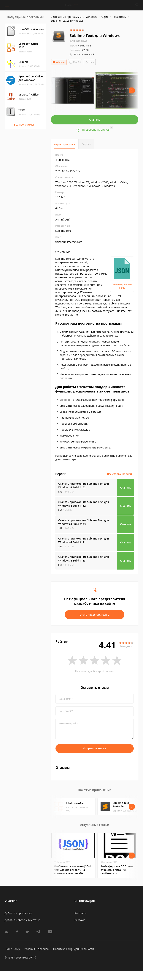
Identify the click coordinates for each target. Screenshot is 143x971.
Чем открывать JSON (122, 286)
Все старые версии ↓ (120, 474)
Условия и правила (36, 949)
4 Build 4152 (80, 45)
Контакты (80, 913)
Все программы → (25, 124)
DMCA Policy (12, 949)
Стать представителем (95, 614)
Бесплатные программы (66, 16)
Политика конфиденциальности (73, 949)
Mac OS (75, 62)
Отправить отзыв (94, 748)
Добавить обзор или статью (22, 920)
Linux (89, 62)
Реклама (79, 920)
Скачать (94, 119)
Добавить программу (18, 913)
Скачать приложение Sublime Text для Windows (83, 485)
